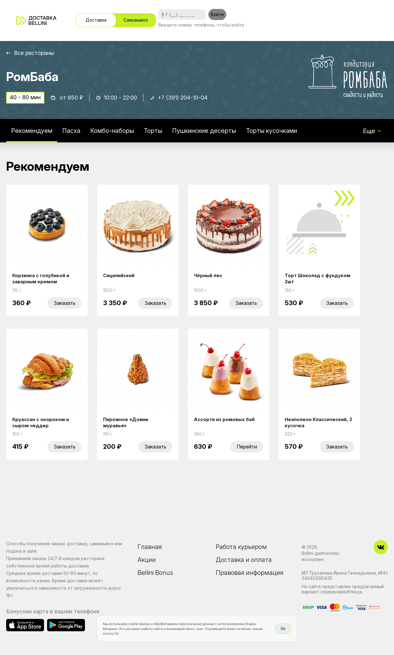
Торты (153, 130)
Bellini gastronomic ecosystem (321, 556)
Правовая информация (249, 572)
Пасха (71, 130)
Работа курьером (241, 547)
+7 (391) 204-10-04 (182, 97)
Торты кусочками (271, 130)
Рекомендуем (31, 130)
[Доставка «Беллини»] (36, 20)
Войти (217, 14)
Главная (150, 547)
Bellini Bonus (155, 572)
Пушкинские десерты (204, 130)
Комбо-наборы (112, 130)
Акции (147, 559)
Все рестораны (34, 53)
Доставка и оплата (244, 559)
